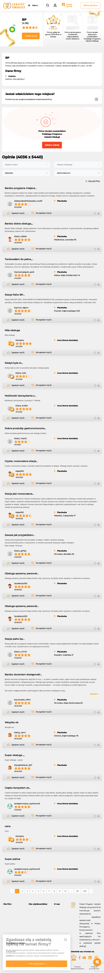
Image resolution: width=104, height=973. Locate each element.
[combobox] (26, 165)
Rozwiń (93, 694)
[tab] (14, 904)
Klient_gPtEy (20, 551)
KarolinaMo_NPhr (22, 700)
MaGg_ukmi (20, 732)
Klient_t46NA (20, 236)
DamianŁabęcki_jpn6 (24, 272)
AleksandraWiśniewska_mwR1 (28, 201)
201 (77, 891)
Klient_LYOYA (20, 652)
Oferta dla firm (90, 5)
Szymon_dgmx (21, 307)
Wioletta (19, 340)
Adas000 (19, 471)
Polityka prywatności (94, 968)
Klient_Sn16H (21, 405)
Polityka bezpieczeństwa (77, 968)
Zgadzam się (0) (18, 213)
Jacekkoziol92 (20, 583)
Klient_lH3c (20, 373)
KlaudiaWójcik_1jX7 (23, 765)
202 (85, 891)
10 (65, 891)
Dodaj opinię (69, 5)
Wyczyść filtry (94, 181)
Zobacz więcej (52, 145)
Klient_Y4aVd (20, 438)
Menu (35, 5)
